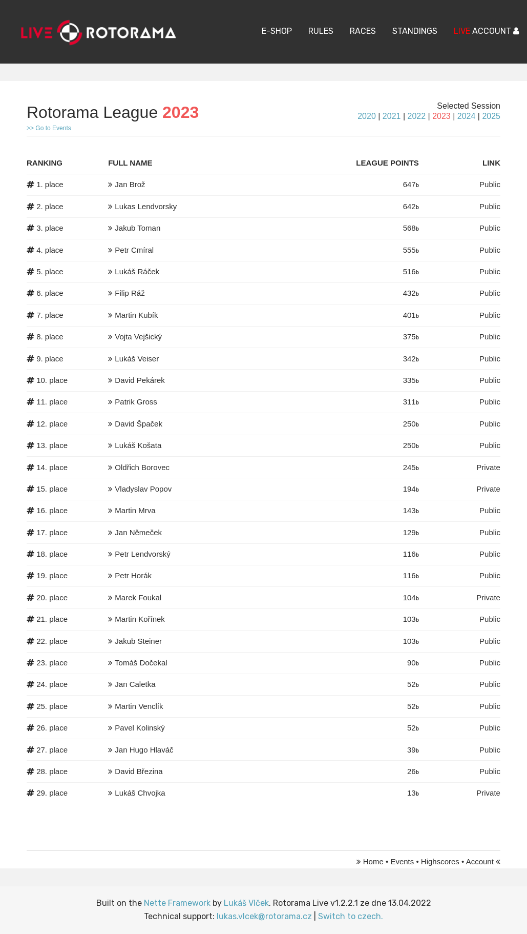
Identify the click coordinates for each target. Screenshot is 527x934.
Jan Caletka (135, 684)
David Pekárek (140, 380)
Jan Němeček (138, 532)
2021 (392, 116)
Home (373, 861)
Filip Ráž (129, 293)
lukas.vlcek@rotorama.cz (264, 916)
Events (402, 861)
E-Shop (277, 31)
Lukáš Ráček (137, 271)
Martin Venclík (139, 706)
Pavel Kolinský (140, 727)
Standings (414, 31)
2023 (441, 116)
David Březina (138, 771)
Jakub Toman (137, 228)
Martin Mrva (135, 510)
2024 (466, 116)
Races (363, 31)
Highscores (440, 861)
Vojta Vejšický (138, 336)
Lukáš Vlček (246, 903)
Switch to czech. (350, 916)
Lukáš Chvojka (140, 792)
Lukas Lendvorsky (146, 206)
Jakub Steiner (138, 641)
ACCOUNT (486, 31)
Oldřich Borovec (142, 467)
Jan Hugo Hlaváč (144, 749)
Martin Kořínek (140, 619)
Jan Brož (130, 184)
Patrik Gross (136, 401)
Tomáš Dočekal (141, 662)
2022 (416, 116)
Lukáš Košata (138, 445)
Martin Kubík (136, 315)
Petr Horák (133, 575)
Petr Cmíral (134, 250)
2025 (491, 116)
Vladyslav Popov (143, 488)
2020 (366, 116)
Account (480, 861)
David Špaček (138, 423)
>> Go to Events (49, 128)
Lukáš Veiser (137, 358)
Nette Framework (177, 903)
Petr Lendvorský (142, 554)
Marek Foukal (138, 597)
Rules (320, 31)
